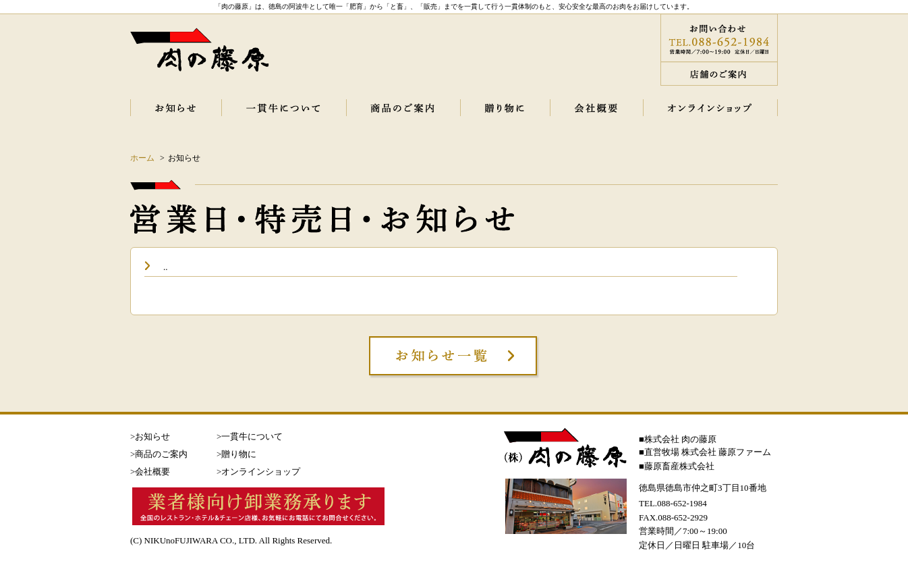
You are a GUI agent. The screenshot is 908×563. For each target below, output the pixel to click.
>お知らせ (150, 436)
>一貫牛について (250, 436)
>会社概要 (150, 471)
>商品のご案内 (159, 454)
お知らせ (184, 158)
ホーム (142, 158)
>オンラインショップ (258, 471)
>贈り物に (236, 454)
